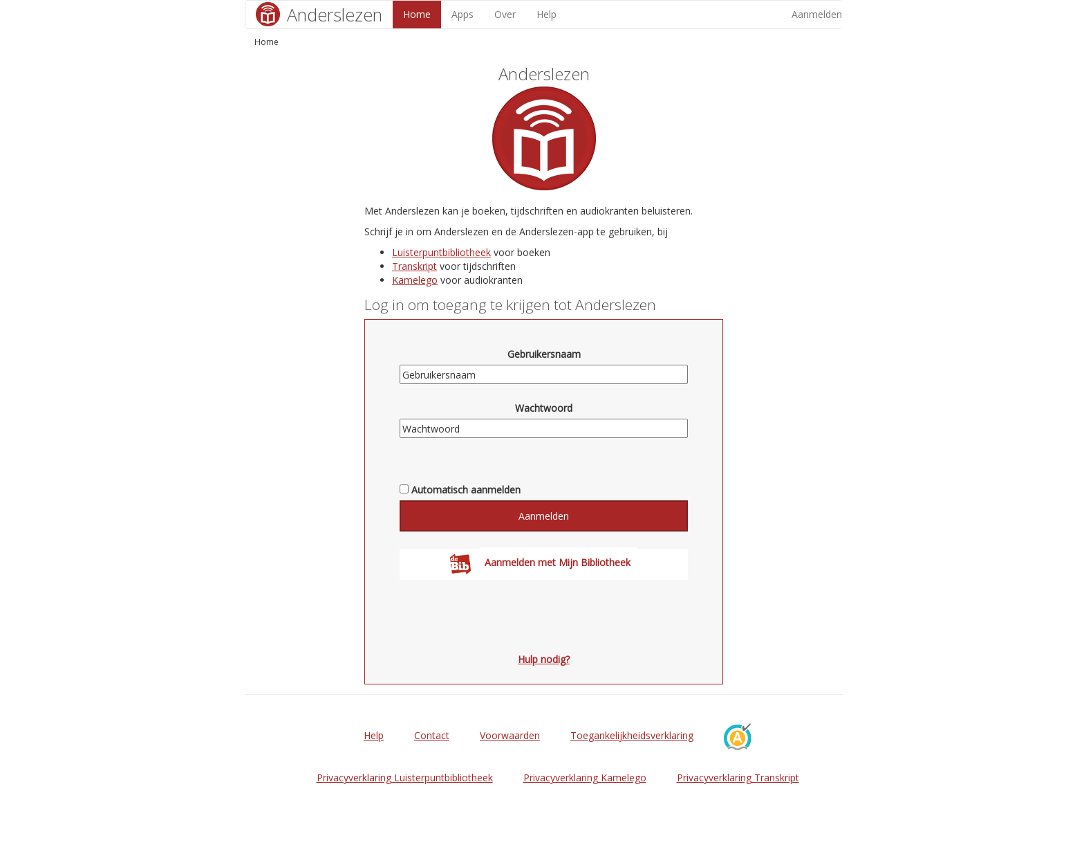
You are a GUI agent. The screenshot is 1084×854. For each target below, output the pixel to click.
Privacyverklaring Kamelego (584, 777)
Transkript (414, 266)
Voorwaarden (510, 735)
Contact (431, 735)
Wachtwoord (543, 408)
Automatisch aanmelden (466, 489)
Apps (462, 14)
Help (546, 14)
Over (505, 14)
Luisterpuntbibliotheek (441, 252)
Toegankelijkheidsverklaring (631, 735)
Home (417, 14)
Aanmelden (817, 14)
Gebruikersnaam (544, 354)
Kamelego (415, 280)
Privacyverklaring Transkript (738, 777)
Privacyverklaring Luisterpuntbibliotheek (405, 777)
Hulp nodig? (544, 659)
